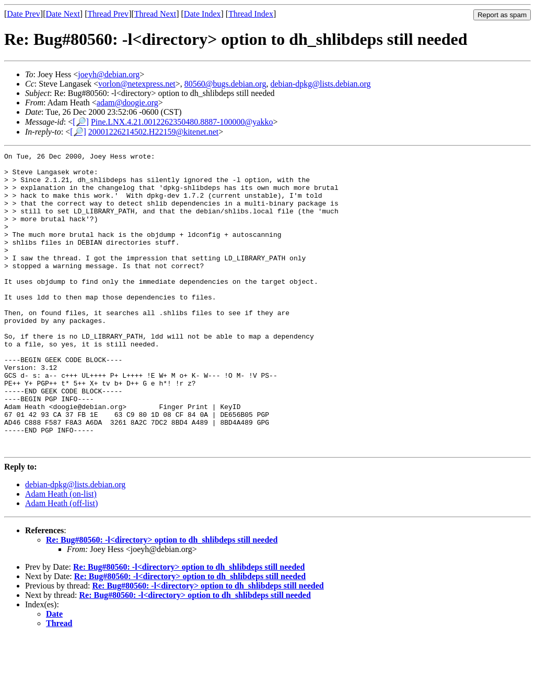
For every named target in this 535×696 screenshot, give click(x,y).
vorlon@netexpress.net (137, 83)
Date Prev (23, 13)
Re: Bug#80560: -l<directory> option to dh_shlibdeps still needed (161, 599)
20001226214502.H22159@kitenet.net (153, 131)
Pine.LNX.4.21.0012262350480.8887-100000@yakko (182, 121)
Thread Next (155, 13)
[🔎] (81, 121)
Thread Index (250, 13)
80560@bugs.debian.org (225, 83)
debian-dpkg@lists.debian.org (320, 83)
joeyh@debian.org (108, 74)
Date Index (202, 13)
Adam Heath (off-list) (61, 562)
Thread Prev (108, 13)
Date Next (63, 13)
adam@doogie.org (127, 102)
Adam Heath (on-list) (61, 553)
